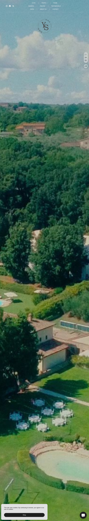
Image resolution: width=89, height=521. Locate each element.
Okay (24, 515)
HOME (34, 3)
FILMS (55, 3)
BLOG (32, 9)
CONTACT (55, 9)
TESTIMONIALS (56, 6)
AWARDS (31, 6)
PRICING (42, 6)
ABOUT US (43, 9)
